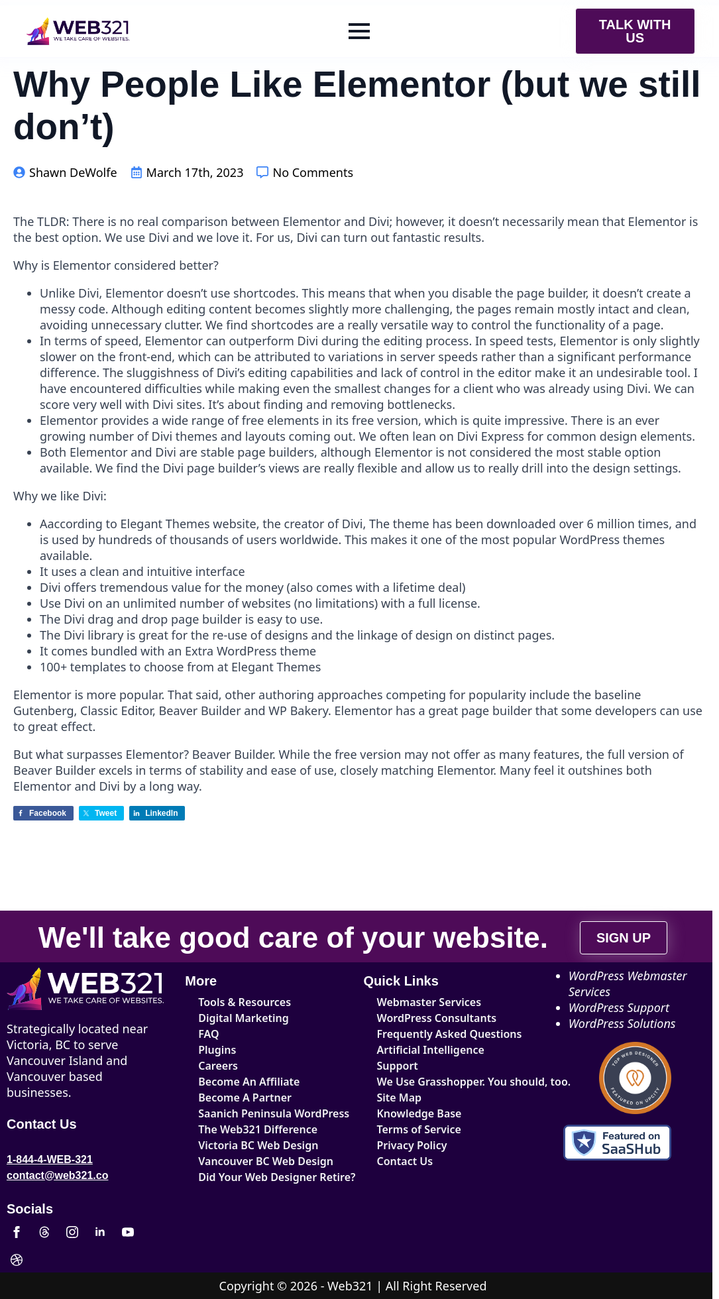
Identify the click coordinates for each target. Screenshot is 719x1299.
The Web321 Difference (257, 1129)
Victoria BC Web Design (258, 1145)
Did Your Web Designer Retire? (263, 1177)
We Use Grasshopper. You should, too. (442, 1081)
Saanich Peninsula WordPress (263, 1113)
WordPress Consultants (437, 1018)
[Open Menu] (359, 31)
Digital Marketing (243, 1018)
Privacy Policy (412, 1145)
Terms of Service (419, 1129)
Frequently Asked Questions (442, 1034)
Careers (218, 1065)
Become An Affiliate (249, 1081)
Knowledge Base (419, 1113)
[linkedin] (100, 1232)
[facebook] (17, 1232)
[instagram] (72, 1232)
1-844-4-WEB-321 (50, 1159)
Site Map (399, 1097)
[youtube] (128, 1232)
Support (397, 1065)
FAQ (208, 1034)
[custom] (44, 1232)
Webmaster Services (429, 1002)
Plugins (217, 1050)
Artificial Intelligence (430, 1050)
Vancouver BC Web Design (263, 1161)
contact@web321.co (57, 1175)
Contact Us (405, 1161)
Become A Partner (245, 1097)
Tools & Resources (244, 1002)
